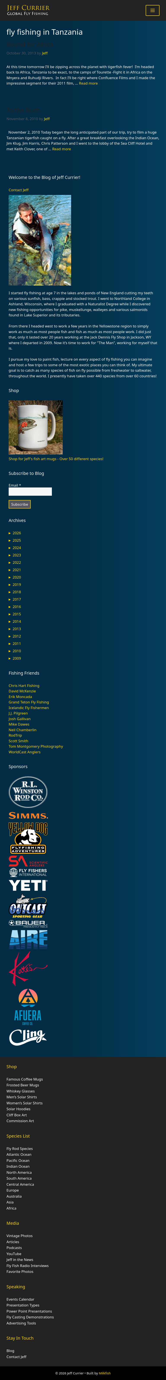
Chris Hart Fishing (24, 685)
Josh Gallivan (20, 718)
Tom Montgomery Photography (36, 746)
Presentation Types (22, 1305)
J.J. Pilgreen (18, 713)
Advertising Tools (21, 1323)
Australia (14, 1196)
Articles (12, 1241)
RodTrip (15, 735)
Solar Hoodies (18, 1108)
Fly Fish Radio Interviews (27, 1265)
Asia (10, 1202)
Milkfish (105, 1373)
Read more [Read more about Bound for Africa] (88, 83)
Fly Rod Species (19, 1148)
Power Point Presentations (29, 1311)
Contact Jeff (19, 189)
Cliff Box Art (16, 1114)
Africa (11, 1208)
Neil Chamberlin (23, 729)
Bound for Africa (29, 44)
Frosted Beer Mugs (22, 1084)
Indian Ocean (18, 1166)
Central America (20, 1184)
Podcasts (14, 1247)
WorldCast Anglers (25, 751)
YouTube (13, 1253)
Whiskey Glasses (20, 1091)
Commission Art (20, 1120)
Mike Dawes (19, 724)
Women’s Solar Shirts (24, 1102)
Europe (12, 1190)
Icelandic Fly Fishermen (29, 707)
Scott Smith (18, 740)
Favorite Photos (19, 1271)
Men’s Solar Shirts (21, 1096)
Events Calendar (20, 1299)
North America (19, 1172)
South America (19, 1178)
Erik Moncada (20, 696)
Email (15, 485)
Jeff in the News (19, 1259)
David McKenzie (22, 690)
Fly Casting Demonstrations (30, 1317)
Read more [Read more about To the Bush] (61, 148)
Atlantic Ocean (19, 1154)
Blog (10, 1350)
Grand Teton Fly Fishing (29, 702)
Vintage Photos (19, 1235)
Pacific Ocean (17, 1160)
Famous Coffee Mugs (24, 1079)
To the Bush (23, 110)
